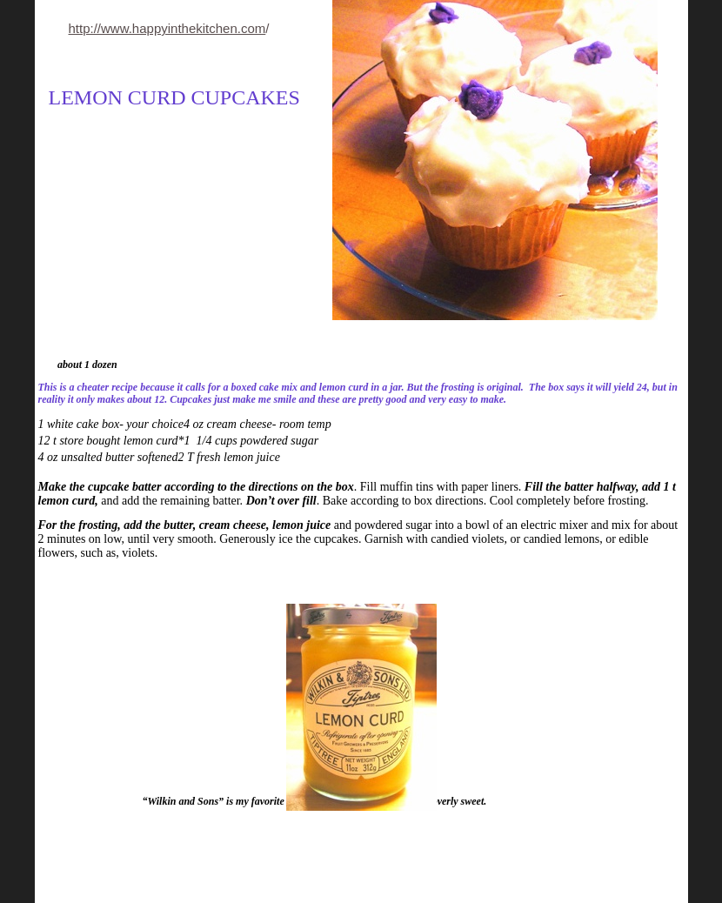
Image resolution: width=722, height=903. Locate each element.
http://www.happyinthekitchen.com (167, 28)
